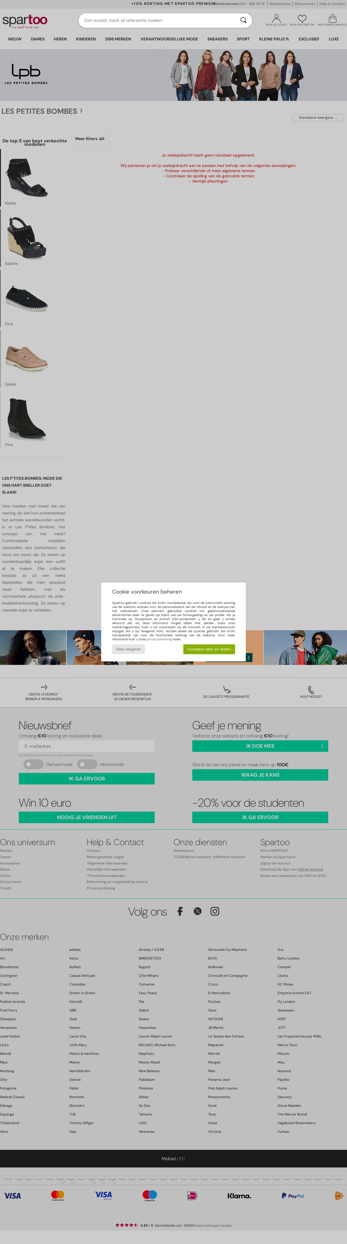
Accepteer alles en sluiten (209, 649)
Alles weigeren (128, 649)
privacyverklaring (159, 639)
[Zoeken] (243, 20)
